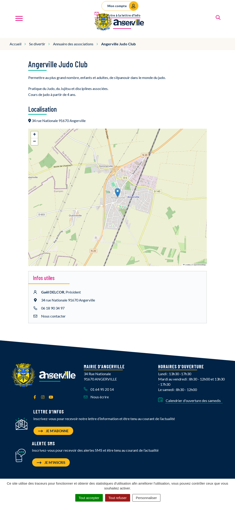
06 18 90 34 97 (52, 306)
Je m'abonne (53, 429)
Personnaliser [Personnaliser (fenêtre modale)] (146, 498)
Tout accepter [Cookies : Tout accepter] (89, 498)
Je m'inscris (51, 461)
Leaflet (186, 263)
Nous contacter (53, 314)
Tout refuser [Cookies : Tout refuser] (118, 498)
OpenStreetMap (199, 263)
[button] (117, 191)
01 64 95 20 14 (99, 388)
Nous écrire (96, 395)
